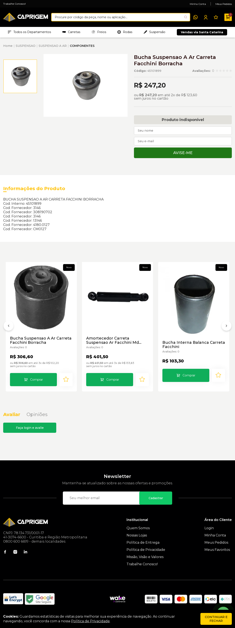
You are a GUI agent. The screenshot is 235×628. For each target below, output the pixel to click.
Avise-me (183, 152)
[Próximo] (226, 326)
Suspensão (154, 32)
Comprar (36, 380)
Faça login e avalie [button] (30, 428)
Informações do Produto (34, 188)
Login (209, 528)
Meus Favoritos (217, 550)
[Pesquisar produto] (185, 17)
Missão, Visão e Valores (145, 557)
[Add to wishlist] (66, 379)
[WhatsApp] (195, 17)
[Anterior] (8, 326)
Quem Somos (138, 528)
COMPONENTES (82, 46)
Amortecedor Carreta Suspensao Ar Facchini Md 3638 (112, 340)
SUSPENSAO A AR (53, 46)
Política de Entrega (143, 542)
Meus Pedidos (223, 4)
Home (8, 46)
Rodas (124, 32)
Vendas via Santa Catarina (202, 32)
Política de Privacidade (146, 550)
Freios (99, 32)
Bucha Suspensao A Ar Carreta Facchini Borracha (41, 340)
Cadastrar (156, 498)
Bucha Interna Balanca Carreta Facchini (193, 344)
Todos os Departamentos (29, 32)
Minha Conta (198, 4)
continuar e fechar (216, 619)
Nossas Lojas (137, 535)
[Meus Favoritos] (216, 17)
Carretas (71, 32)
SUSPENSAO (25, 46)
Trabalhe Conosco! (14, 3)
